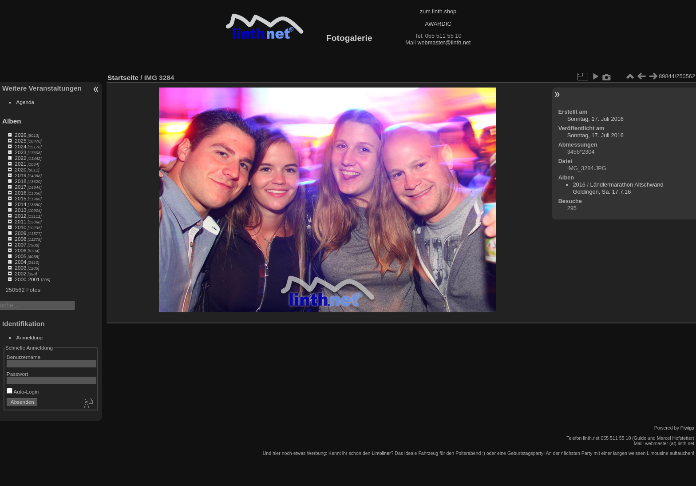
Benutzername (24, 357)
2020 (20, 169)
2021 (20, 164)
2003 (20, 268)
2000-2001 (27, 279)
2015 (20, 198)
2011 (20, 221)
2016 (20, 192)
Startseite (122, 77)
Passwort (17, 374)
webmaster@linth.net (444, 42)
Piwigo (687, 427)
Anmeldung (29, 337)
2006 (20, 250)
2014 (20, 204)
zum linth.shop (438, 11)
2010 (20, 227)
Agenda (25, 102)
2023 (20, 152)
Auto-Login (23, 391)
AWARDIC (438, 23)
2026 (20, 135)
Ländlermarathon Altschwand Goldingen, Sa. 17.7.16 (618, 188)
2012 (20, 216)
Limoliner (381, 453)
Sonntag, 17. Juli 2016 (595, 119)
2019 (20, 175)
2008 (20, 239)
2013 (20, 210)
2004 (20, 262)
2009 (20, 233)
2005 (20, 256)
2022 (20, 158)
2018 (20, 181)
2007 (20, 244)
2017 (20, 187)
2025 (20, 140)
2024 (20, 146)
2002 (20, 273)
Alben (11, 121)
